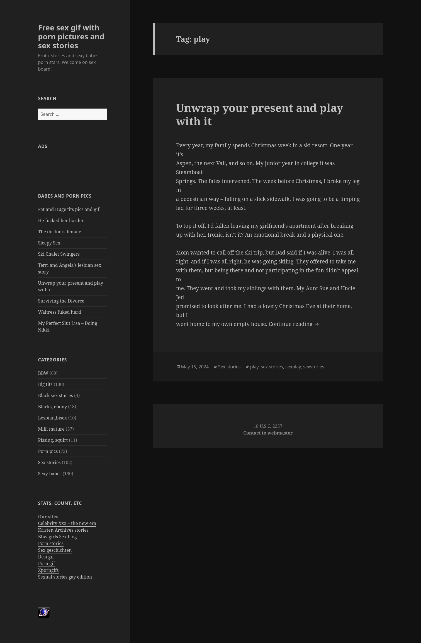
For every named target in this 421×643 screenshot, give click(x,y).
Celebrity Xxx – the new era (67, 523)
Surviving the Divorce (61, 301)
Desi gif (46, 557)
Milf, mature (51, 429)
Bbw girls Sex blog (57, 537)
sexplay (293, 367)
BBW (43, 373)
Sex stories (49, 462)
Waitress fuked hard (59, 312)
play (254, 367)
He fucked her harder (61, 220)
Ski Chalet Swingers (59, 254)
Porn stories (51, 543)
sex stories (272, 367)
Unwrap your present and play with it (259, 114)
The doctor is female (59, 232)
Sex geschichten (55, 550)
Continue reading (294, 324)
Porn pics (48, 451)
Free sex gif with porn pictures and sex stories (71, 36)
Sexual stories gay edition (65, 577)
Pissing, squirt (53, 440)
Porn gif (46, 563)
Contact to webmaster (268, 433)
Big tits (45, 384)
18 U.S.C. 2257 (268, 426)
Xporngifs (48, 570)
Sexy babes (50, 474)
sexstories (313, 367)
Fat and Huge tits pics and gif (68, 209)
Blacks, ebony (52, 407)
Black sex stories (55, 395)
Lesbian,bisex (52, 418)
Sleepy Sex (49, 243)
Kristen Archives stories (63, 530)
